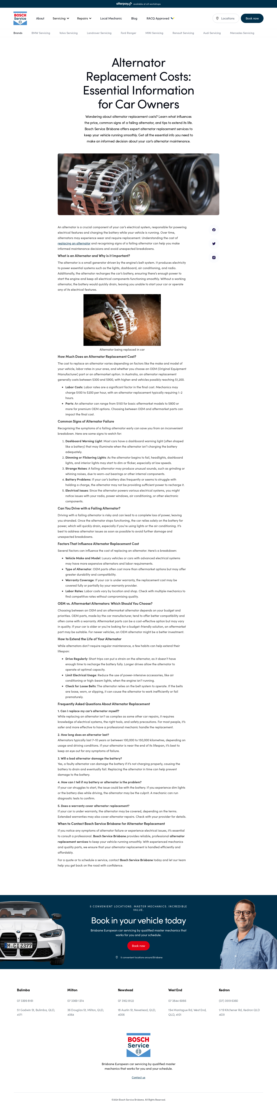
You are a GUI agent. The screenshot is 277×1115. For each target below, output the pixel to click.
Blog (134, 18)
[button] (61, 18)
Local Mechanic (111, 18)
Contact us (138, 1077)
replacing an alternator (74, 243)
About (40, 18)
